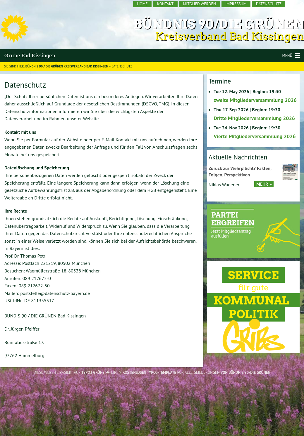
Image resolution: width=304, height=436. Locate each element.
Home (142, 3)
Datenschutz (268, 3)
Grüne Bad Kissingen (29, 55)
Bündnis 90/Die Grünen (218, 24)
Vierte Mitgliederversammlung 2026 (255, 136)
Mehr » (264, 184)
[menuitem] (142, 4)
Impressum (235, 3)
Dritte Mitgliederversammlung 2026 (254, 118)
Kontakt (165, 3)
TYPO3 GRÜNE (92, 372)
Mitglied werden (199, 3)
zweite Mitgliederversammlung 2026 (255, 100)
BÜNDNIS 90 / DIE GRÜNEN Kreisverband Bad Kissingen (66, 66)
